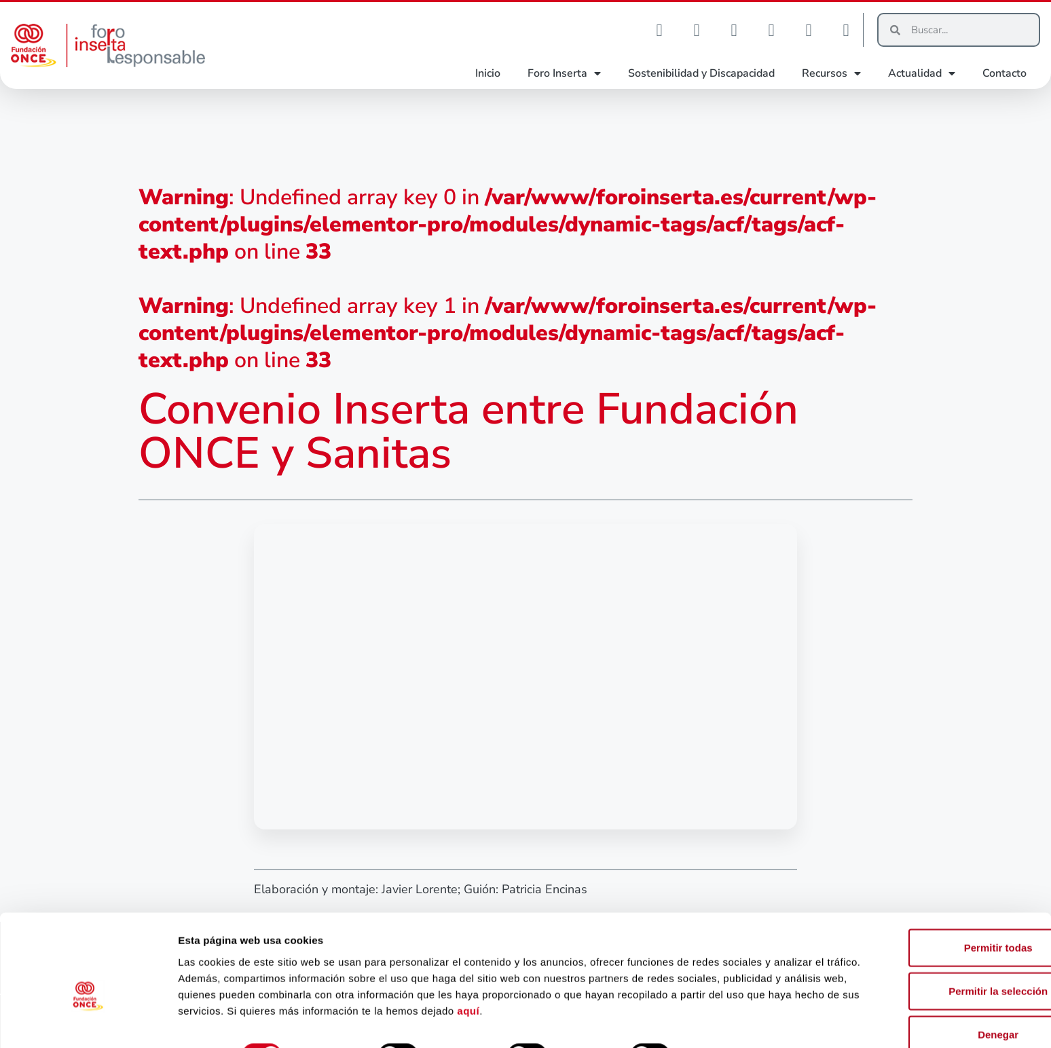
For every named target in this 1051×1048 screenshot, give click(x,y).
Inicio (487, 73)
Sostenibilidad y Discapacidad (701, 73)
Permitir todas (938, 914)
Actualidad (921, 73)
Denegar (937, 1001)
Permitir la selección (937, 957)
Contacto (1004, 73)
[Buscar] (969, 29)
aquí (651, 977)
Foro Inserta (564, 73)
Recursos (831, 73)
